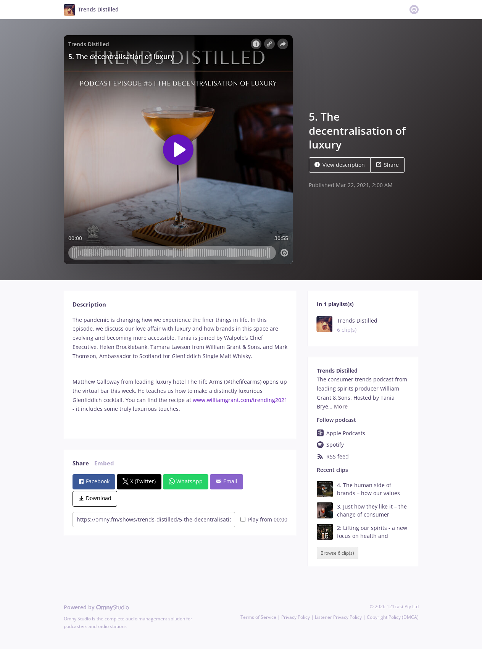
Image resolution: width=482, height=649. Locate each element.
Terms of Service (258, 617)
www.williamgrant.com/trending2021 (240, 400)
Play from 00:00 (263, 519)
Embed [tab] (104, 463)
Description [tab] (89, 304)
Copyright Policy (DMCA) (393, 617)
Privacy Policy (295, 617)
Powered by (96, 607)
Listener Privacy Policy (338, 617)
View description (339, 164)
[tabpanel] (180, 370)
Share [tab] (81, 463)
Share (387, 164)
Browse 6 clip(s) (337, 553)
